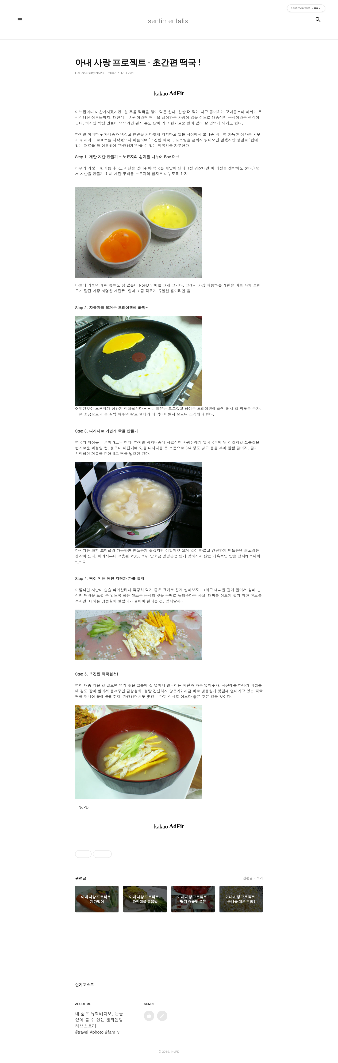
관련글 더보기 (253, 878)
